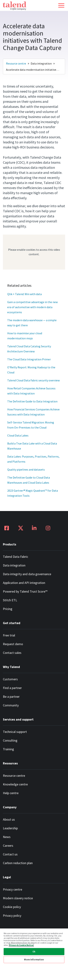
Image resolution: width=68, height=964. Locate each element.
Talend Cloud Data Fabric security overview (33, 380)
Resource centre (16, 63)
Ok (33, 951)
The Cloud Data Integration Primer (29, 359)
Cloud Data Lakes (17, 435)
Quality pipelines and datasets (26, 469)
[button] (61, 5)
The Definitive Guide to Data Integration (32, 401)
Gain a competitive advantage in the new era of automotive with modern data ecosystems (32, 307)
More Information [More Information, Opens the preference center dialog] (34, 959)
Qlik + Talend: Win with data (24, 294)
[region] (34, 946)
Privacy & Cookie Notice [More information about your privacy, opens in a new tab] (21, 945)
